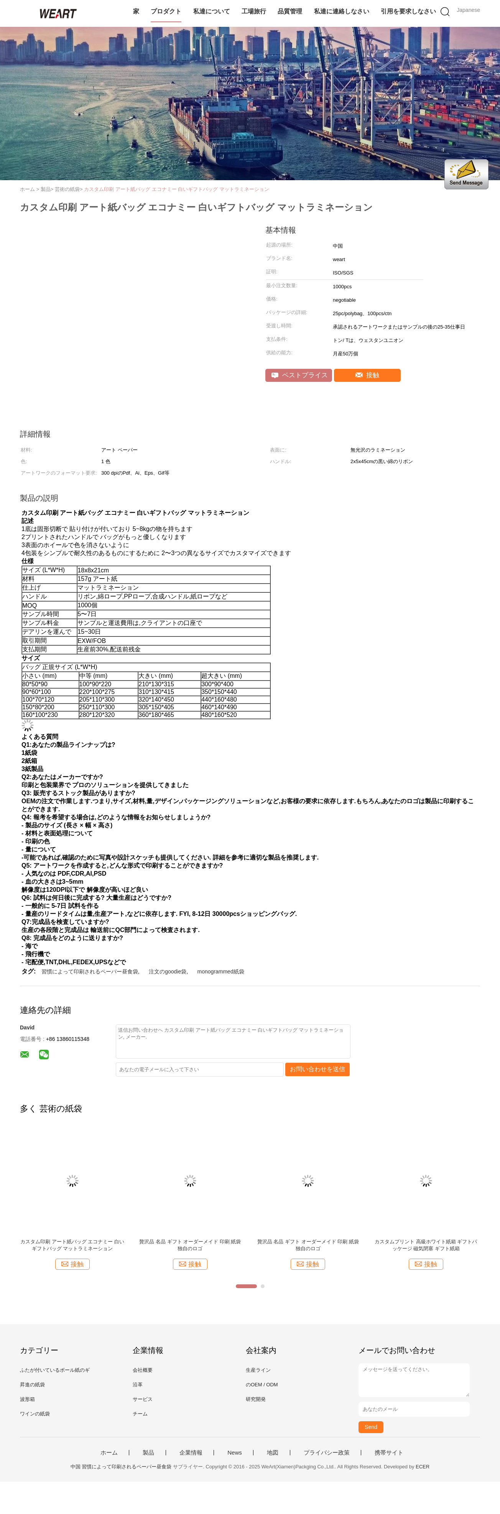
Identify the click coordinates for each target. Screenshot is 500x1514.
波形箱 (27, 1399)
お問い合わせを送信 (317, 1069)
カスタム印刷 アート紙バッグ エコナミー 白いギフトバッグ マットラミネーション (176, 189)
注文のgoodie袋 (167, 971)
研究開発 (256, 1399)
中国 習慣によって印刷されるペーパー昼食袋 (121, 1467)
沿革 (138, 1384)
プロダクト (166, 11)
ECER (422, 1467)
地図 (272, 1452)
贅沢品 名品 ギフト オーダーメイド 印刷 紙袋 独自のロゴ (190, 1245)
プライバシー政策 (327, 1452)
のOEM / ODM (262, 1384)
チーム (140, 1414)
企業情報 (190, 1452)
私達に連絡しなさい (341, 11)
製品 (148, 1452)
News (234, 1452)
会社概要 (143, 1370)
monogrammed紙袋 (220, 971)
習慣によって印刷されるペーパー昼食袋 (89, 971)
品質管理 (290, 11)
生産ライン (258, 1370)
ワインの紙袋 (35, 1414)
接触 (367, 375)
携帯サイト (389, 1452)
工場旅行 (254, 11)
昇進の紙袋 (32, 1384)
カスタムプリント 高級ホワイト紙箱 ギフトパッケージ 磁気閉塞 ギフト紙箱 (426, 1245)
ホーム (109, 1452)
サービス (143, 1399)
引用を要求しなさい (408, 11)
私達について (211, 11)
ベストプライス (299, 375)
